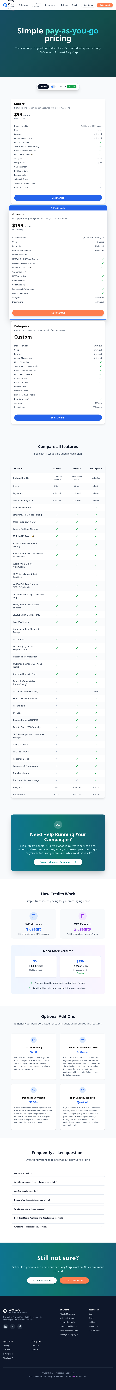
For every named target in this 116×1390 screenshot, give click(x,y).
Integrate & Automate (69, 1330)
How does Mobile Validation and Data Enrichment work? (58, 1218)
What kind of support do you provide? (58, 1227)
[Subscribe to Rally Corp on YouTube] (12, 1326)
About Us (35, 1345)
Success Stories (37, 5)
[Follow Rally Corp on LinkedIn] (5, 1326)
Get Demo (88, 5)
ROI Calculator (95, 1330)
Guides (91, 1318)
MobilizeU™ (8, 1358)
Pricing (64, 5)
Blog (90, 1314)
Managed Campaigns (69, 1334)
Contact (35, 1350)
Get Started (105, 5)
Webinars (92, 1322)
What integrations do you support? (58, 1209)
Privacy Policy (47, 1373)
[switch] (53, 86)
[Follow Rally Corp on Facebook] (19, 1326)
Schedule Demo (42, 1280)
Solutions (24, 5)
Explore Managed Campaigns (58, 862)
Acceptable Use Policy (65, 1373)
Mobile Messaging (67, 1314)
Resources (51, 5)
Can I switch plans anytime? (58, 1191)
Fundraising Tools (67, 1322)
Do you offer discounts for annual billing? (58, 1200)
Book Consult (58, 417)
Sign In (75, 5)
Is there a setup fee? (58, 1173)
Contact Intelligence (68, 1326)
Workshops (93, 1326)
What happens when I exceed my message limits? (58, 1182)
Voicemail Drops (67, 1318)
